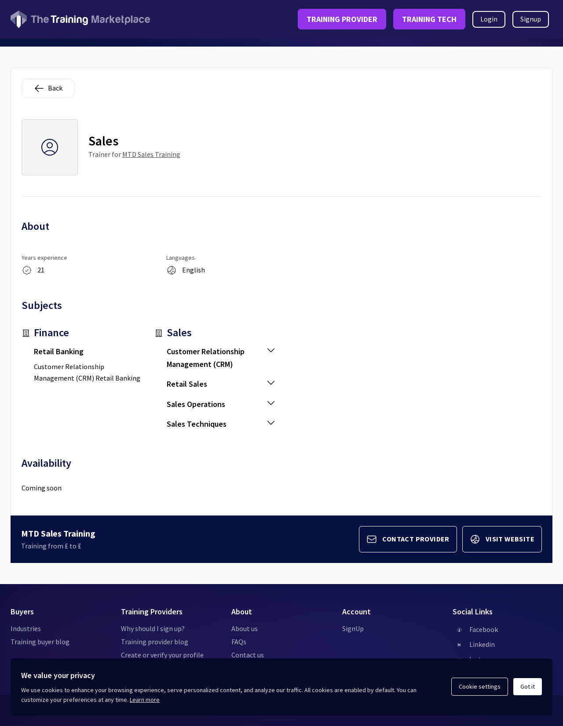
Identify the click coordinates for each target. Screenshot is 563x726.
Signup (530, 19)
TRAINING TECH (429, 19)
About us (244, 628)
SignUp (353, 628)
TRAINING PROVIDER (342, 19)
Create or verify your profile (162, 654)
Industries (26, 628)
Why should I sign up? (153, 628)
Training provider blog (154, 641)
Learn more (145, 700)
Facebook (483, 629)
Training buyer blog (40, 641)
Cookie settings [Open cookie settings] (480, 686)
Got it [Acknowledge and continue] (527, 686)
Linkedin (482, 644)
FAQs (238, 641)
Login (488, 19)
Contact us (247, 654)
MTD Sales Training (151, 154)
